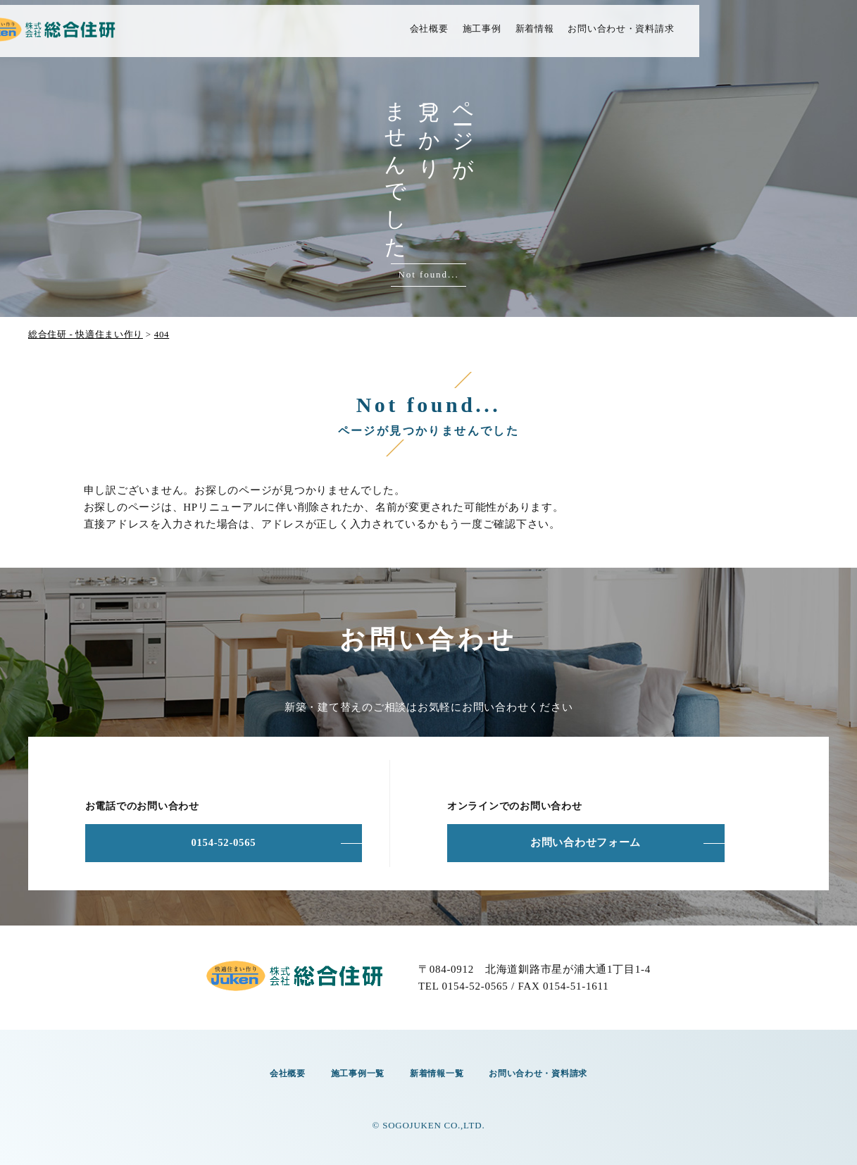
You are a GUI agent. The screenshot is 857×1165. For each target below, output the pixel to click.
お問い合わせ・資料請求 (709, 36)
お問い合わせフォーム (586, 843)
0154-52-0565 (223, 843)
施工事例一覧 (355, 1071)
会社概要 (517, 36)
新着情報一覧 (434, 1071)
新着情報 (622, 36)
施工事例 (570, 36)
